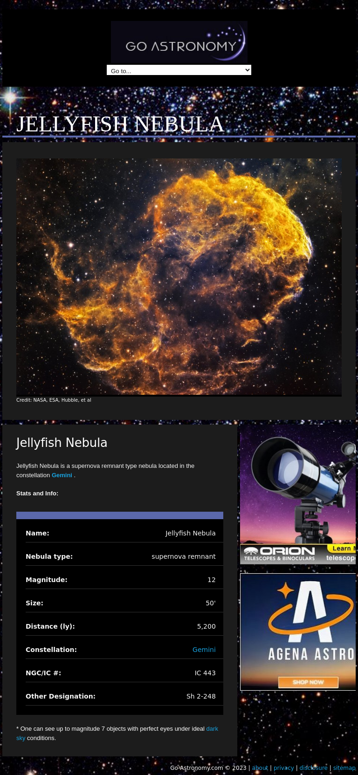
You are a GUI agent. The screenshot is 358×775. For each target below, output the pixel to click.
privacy (284, 768)
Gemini (63, 475)
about (260, 768)
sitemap (344, 768)
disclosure (314, 768)
